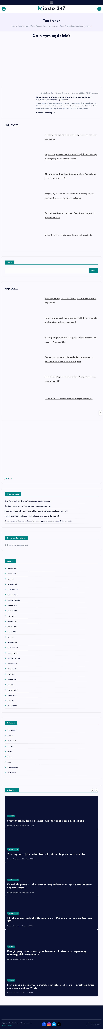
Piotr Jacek (59, 93)
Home (13, 26)
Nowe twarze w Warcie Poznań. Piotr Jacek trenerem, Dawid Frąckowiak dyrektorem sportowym (55, 26)
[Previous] (92, 790)
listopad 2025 (12, 595)
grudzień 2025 (13, 589)
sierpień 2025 (12, 611)
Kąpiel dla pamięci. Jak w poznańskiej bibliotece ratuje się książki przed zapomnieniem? (36, 511)
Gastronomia (12, 741)
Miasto (10, 751)
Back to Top (94, 1024)
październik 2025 (14, 600)
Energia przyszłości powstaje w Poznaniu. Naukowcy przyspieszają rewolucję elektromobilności (38, 521)
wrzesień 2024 (13, 663)
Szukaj (9, 262)
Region (10, 762)
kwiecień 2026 (12, 568)
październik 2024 (14, 658)
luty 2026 (11, 579)
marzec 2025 (12, 632)
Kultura (10, 746)
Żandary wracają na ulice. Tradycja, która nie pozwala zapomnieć (28, 506)
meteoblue (8, 478)
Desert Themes (7, 1025)
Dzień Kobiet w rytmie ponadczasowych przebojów (68, 235)
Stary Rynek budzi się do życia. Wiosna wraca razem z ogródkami (28, 501)
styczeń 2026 (12, 584)
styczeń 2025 (12, 642)
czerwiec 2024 (12, 679)
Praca (10, 756)
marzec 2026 (12, 574)
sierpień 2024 (12, 669)
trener (67, 93)
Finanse (10, 735)
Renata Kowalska (44, 93)
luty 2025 (11, 637)
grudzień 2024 (13, 648)
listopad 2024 (12, 653)
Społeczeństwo (13, 767)
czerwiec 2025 (12, 621)
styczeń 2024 (12, 706)
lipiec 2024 (11, 674)
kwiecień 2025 (12, 626)
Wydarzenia (12, 772)
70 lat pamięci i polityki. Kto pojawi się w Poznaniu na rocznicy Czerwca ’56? (32, 516)
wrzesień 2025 (13, 605)
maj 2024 (11, 684)
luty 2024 (11, 700)
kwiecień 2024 (12, 690)
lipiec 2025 (11, 616)
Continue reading (45, 113)
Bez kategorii (12, 730)
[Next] (96, 790)
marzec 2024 (12, 695)
